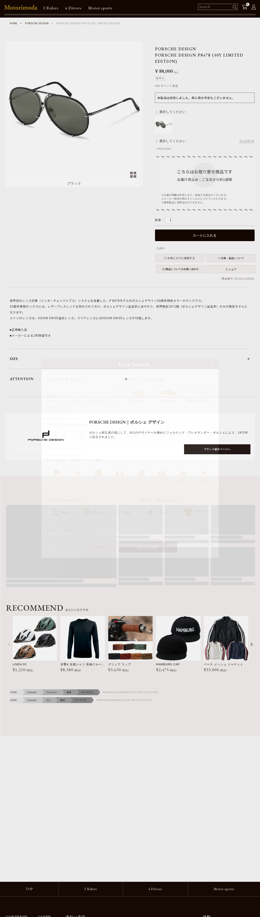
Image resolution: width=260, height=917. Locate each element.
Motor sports (100, 7)
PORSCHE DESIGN (37, 23)
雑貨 (69, 692)
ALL (48, 700)
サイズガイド (247, 141)
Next (137, 110)
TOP (29, 889)
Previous (10, 110)
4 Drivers (73, 7)
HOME (13, 23)
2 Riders (50, 7)
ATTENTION (22, 378)
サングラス (87, 692)
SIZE (14, 358)
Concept (32, 692)
